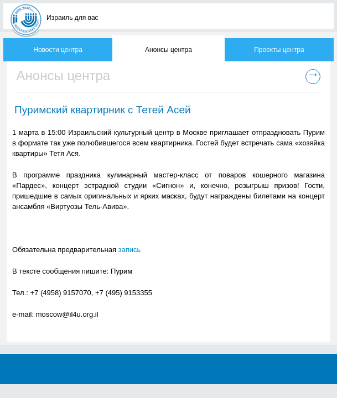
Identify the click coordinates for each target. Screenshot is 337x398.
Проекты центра (279, 50)
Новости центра (57, 50)
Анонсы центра (168, 50)
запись (129, 249)
